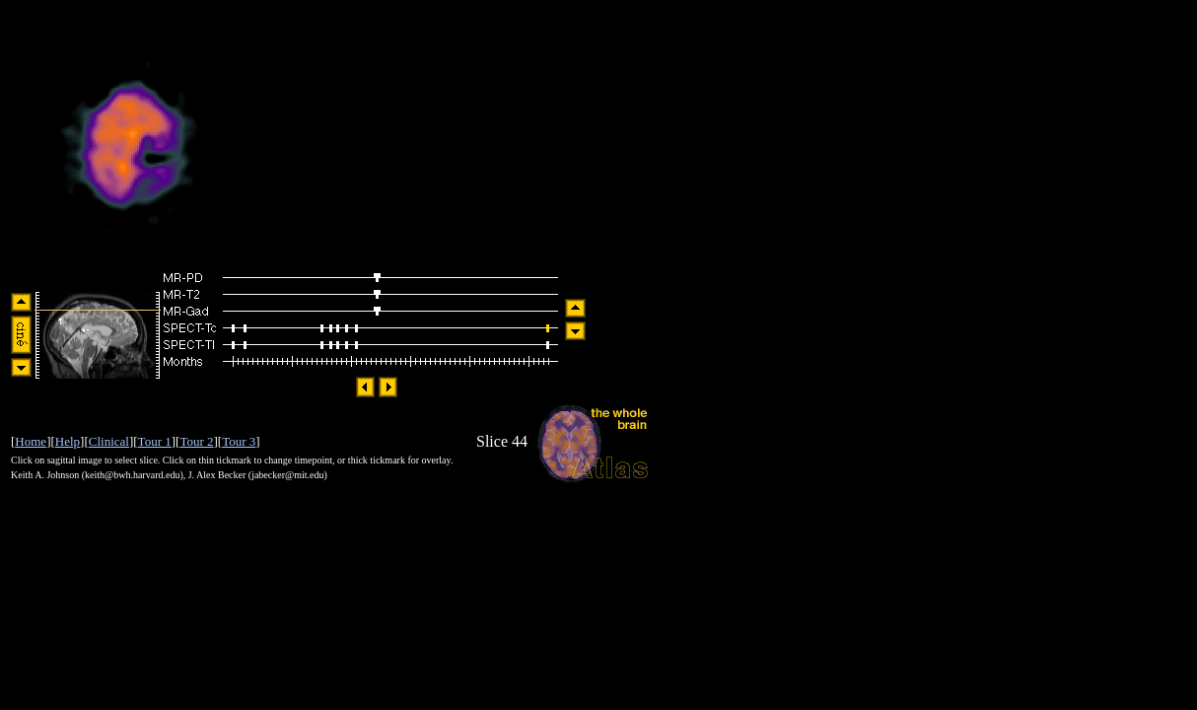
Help (67, 441)
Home (30, 441)
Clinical (109, 441)
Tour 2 (196, 441)
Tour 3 (238, 441)
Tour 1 (155, 441)
